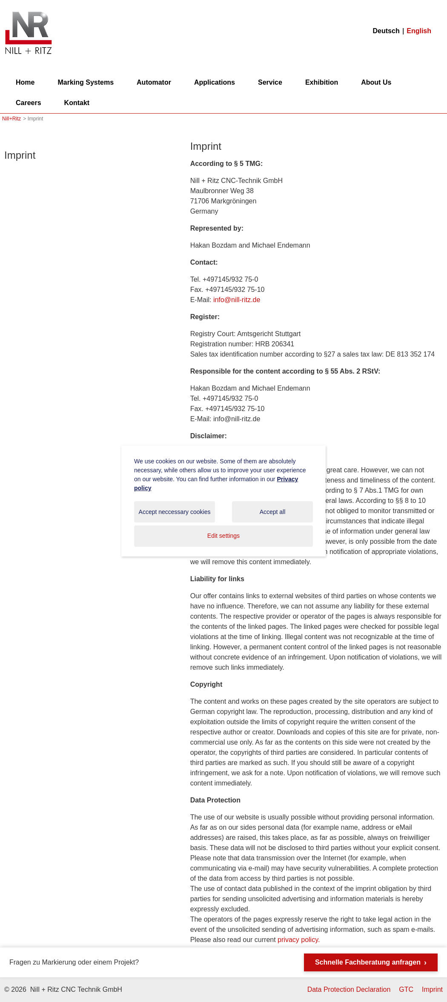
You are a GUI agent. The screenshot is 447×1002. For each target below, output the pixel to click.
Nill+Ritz (28, 12)
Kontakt (77, 102)
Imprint (19, 155)
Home (25, 82)
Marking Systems (85, 82)
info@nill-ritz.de (237, 299)
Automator (154, 82)
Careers (28, 102)
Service (270, 82)
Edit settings (223, 535)
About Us (376, 82)
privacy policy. (299, 939)
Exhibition (321, 82)
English (419, 30)
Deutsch (386, 30)
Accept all (273, 511)
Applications (214, 82)
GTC (406, 989)
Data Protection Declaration (349, 989)
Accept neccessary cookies (175, 511)
